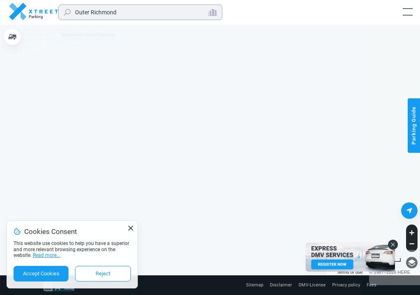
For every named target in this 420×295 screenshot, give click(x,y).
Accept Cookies (41, 273)
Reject (103, 273)
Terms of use (350, 272)
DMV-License (308, 285)
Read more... (46, 255)
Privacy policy (344, 285)
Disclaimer (276, 285)
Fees (371, 285)
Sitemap (248, 285)
